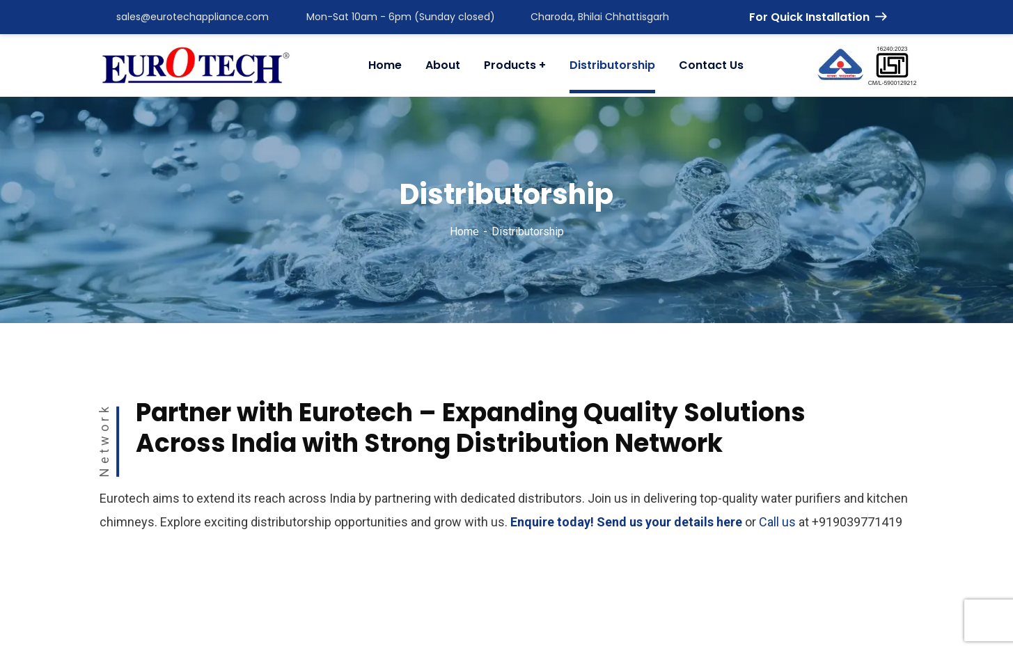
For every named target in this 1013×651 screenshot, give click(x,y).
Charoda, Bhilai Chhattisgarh (592, 17)
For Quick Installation (817, 17)
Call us (777, 522)
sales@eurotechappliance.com (184, 17)
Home (464, 231)
